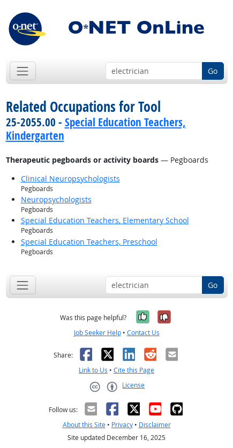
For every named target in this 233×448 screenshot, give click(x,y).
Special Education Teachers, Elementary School (105, 220)
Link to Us (93, 370)
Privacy (122, 424)
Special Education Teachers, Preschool (89, 242)
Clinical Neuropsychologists (70, 178)
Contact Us (143, 332)
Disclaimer (155, 424)
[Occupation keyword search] (154, 71)
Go (212, 71)
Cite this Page (134, 370)
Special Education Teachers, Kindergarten (96, 129)
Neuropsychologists (56, 199)
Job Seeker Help (97, 332)
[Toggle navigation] (23, 71)
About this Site (84, 424)
